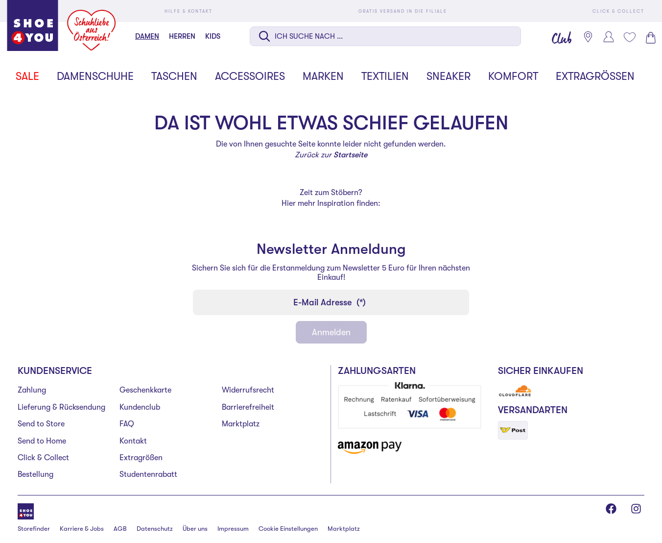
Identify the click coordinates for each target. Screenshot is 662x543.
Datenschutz (155, 528)
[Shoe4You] (26, 510)
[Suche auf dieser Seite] (385, 36)
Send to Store (41, 424)
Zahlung (32, 390)
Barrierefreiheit (248, 407)
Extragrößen (141, 457)
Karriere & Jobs (82, 528)
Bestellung (35, 474)
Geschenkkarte (145, 390)
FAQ (126, 424)
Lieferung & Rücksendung (61, 407)
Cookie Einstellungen (288, 528)
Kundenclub (139, 407)
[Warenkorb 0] (649, 37)
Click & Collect (43, 457)
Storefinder (34, 528)
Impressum (233, 528)
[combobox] (385, 37)
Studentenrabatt (148, 474)
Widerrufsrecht (248, 390)
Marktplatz (241, 424)
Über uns (195, 528)
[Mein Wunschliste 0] (629, 37)
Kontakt (133, 441)
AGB (120, 528)
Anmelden (331, 332)
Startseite (350, 154)
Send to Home (42, 441)
